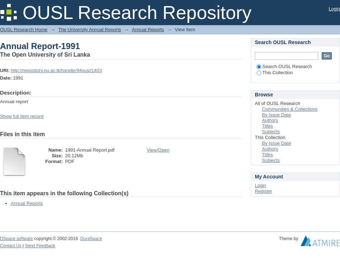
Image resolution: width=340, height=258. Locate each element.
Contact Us (10, 245)
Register (263, 191)
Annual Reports (148, 29)
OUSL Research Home (23, 29)
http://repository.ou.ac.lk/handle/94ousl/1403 (56, 70)
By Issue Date (276, 115)
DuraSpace (91, 238)
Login (334, 8)
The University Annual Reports (89, 29)
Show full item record (21, 116)
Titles (267, 126)
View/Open (158, 150)
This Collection (275, 72)
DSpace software (16, 238)
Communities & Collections (289, 109)
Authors (270, 120)
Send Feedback (40, 245)
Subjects (271, 131)
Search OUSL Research (284, 66)
